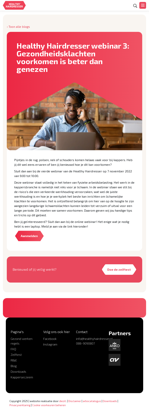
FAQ (13, 349)
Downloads (18, 371)
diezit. (63, 401)
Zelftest (16, 354)
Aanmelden (29, 236)
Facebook (50, 338)
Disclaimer (74, 401)
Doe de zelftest (119, 269)
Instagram (50, 344)
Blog (14, 366)
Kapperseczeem (22, 377)
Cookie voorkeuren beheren (49, 405)
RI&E (14, 360)
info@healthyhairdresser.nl (94, 338)
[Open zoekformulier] (135, 6)
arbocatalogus (92, 401)
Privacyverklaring (20, 405)
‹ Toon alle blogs (18, 26)
